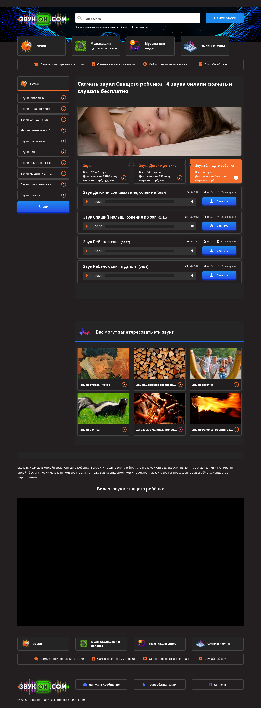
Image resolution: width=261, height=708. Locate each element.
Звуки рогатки (202, 383)
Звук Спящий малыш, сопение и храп (120, 215)
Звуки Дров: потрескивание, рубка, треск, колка (157, 383)
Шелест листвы (139, 27)
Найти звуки (225, 17)
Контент (217, 682)
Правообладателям (159, 682)
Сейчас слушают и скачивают (170, 62)
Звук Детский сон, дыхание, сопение (120, 190)
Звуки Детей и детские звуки (157, 166)
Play (87, 199)
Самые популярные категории (62, 62)
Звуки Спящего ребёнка (214, 163)
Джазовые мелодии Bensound (157, 428)
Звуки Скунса (90, 428)
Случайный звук (216, 62)
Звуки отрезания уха (95, 383)
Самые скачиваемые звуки (116, 62)
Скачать (219, 199)
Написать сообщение (101, 682)
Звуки (34, 82)
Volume (191, 199)
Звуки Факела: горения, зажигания (213, 428)
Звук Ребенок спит (102, 240)
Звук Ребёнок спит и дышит (111, 264)
